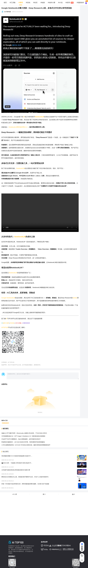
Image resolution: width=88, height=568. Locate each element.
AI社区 (35, 2)
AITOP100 (4, 327)
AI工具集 (12, 2)
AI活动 (28, 2)
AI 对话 (86, 2)
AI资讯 (20, 2)
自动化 (75, 298)
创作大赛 (6, 323)
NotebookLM (20, 168)
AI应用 (68, 3)
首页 (5, 2)
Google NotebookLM (8, 298)
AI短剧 (42, 2)
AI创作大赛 (51, 2)
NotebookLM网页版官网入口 (18, 127)
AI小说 (60, 2)
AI (24, 117)
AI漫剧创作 (80, 2)
